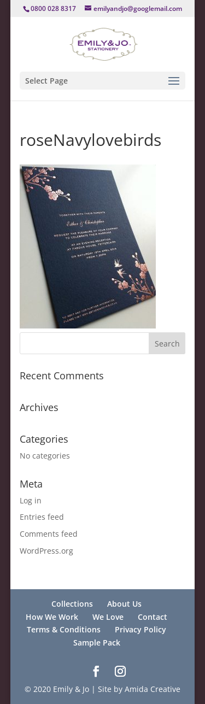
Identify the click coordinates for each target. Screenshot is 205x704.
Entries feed (42, 517)
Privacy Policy (140, 629)
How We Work (52, 617)
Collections (72, 604)
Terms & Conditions (64, 629)
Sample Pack (96, 642)
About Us (124, 604)
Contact (152, 617)
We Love (108, 617)
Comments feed (49, 534)
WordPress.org (46, 550)
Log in (31, 500)
